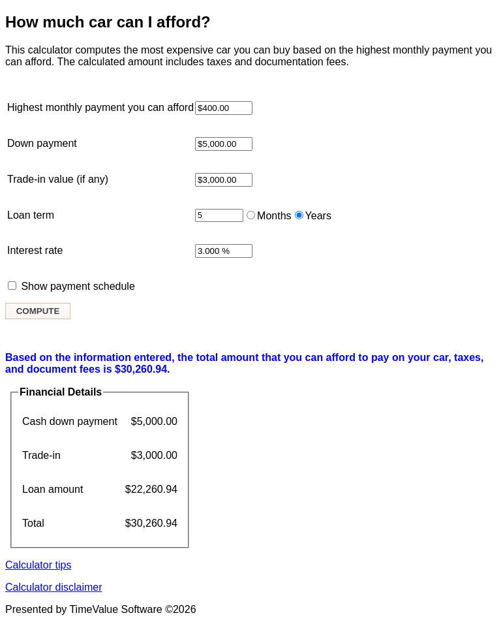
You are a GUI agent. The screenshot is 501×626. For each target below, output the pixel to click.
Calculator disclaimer (53, 587)
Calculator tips (38, 565)
